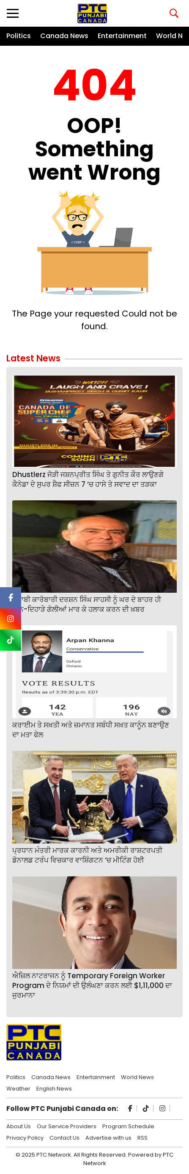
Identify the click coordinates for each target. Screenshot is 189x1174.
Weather (18, 1088)
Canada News (64, 36)
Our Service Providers (66, 1125)
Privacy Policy (25, 1137)
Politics (18, 36)
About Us (18, 1125)
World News (137, 1076)
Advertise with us (108, 1137)
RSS (142, 1137)
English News (54, 1088)
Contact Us (64, 1137)
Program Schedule (128, 1125)
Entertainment (122, 36)
